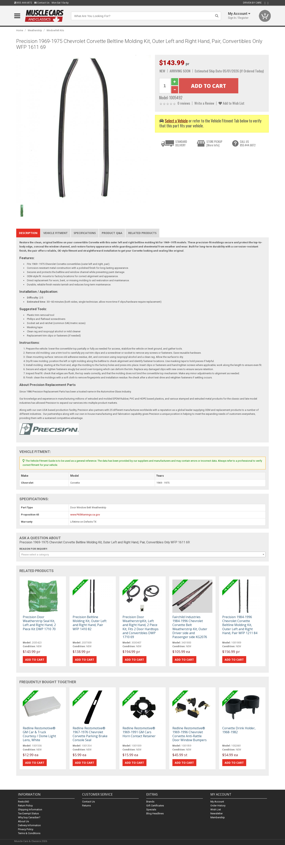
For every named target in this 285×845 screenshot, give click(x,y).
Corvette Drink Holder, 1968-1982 (239, 730)
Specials (151, 809)
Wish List (215, 809)
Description (28, 233)
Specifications (85, 233)
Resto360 (23, 801)
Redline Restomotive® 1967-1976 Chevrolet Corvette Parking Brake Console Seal (90, 734)
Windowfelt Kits (55, 30)
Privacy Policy (25, 829)
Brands (150, 801)
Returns (86, 805)
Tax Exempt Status (28, 813)
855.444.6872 (23, 2)
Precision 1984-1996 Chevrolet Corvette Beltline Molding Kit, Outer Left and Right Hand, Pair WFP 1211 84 (239, 625)
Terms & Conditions (29, 833)
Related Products (142, 233)
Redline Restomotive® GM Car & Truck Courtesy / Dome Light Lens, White (39, 734)
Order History (217, 805)
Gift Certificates (155, 805)
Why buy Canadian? (29, 817)
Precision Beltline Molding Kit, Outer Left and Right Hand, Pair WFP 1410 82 (89, 623)
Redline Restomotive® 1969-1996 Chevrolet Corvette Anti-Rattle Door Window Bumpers (189, 734)
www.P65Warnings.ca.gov (85, 514)
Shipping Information (30, 809)
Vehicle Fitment (55, 233)
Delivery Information (29, 825)
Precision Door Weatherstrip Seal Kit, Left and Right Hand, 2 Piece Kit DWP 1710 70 (39, 623)
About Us (23, 821)
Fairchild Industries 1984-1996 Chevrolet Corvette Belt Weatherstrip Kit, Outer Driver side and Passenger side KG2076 (189, 627)
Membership (217, 817)
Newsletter (216, 813)
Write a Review (204, 103)
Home (19, 30)
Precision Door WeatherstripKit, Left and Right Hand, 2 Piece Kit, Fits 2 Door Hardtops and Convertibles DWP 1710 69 (141, 627)
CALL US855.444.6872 (248, 143)
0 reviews (184, 103)
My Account (217, 801)
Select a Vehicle (176, 121)
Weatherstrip (35, 30)
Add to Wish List (231, 103)
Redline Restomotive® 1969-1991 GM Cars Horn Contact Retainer (139, 732)
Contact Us (41, 2)
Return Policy (25, 805)
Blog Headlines (155, 813)
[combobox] (142, 554)
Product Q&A (112, 233)
